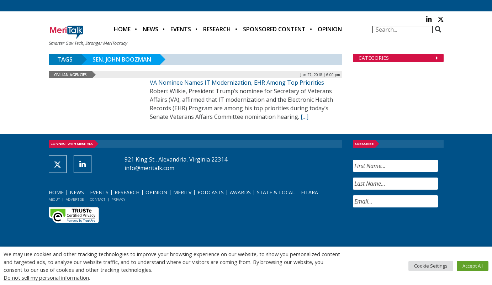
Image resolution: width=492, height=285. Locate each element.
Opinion (330, 29)
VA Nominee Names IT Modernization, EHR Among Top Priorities (237, 82)
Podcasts (210, 192)
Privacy (118, 199)
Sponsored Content (274, 29)
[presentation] (407, 227)
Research (217, 29)
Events (180, 29)
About (54, 199)
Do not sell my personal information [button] (46, 277)
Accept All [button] (472, 266)
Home (122, 29)
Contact (97, 199)
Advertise (75, 199)
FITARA (309, 192)
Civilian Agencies (70, 74)
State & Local (276, 192)
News (150, 29)
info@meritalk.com (149, 168)
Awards (240, 192)
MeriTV (182, 192)
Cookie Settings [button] (431, 266)
